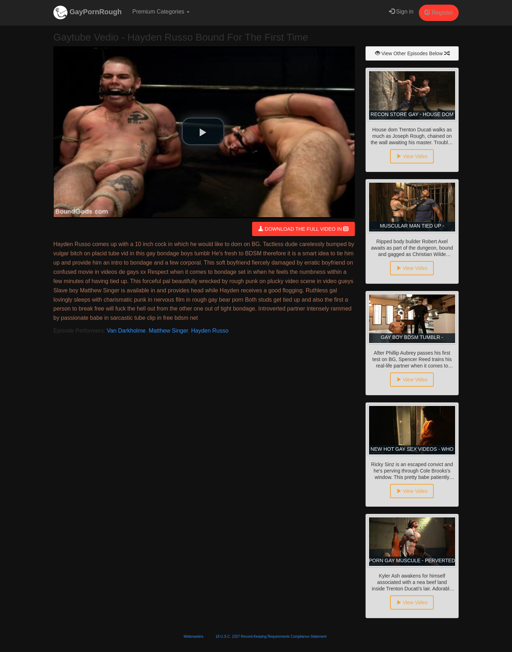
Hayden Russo (209, 331)
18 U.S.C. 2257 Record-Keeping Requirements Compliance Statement (270, 636)
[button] (203, 131)
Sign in (401, 12)
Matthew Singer (168, 331)
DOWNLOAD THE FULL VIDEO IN (303, 229)
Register (439, 13)
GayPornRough (87, 12)
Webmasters (193, 636)
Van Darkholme (126, 331)
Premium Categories (160, 12)
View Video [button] (411, 156)
